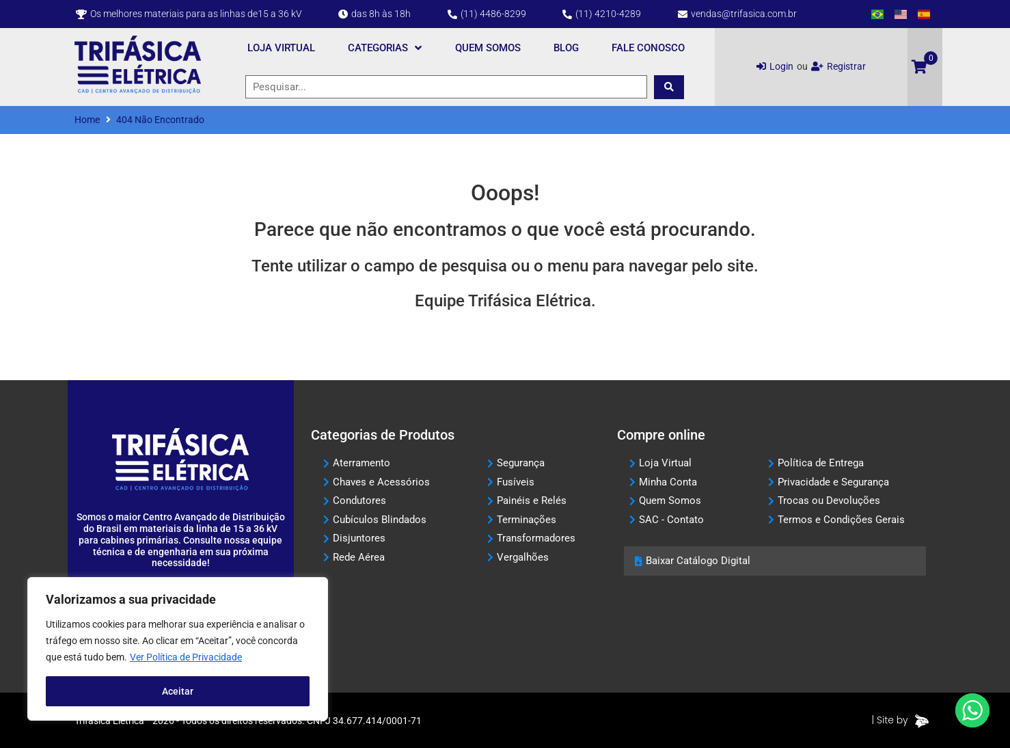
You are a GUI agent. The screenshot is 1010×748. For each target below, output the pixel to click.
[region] (177, 649)
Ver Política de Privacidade (186, 657)
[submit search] (669, 87)
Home (87, 119)
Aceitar (177, 691)
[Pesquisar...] (446, 87)
